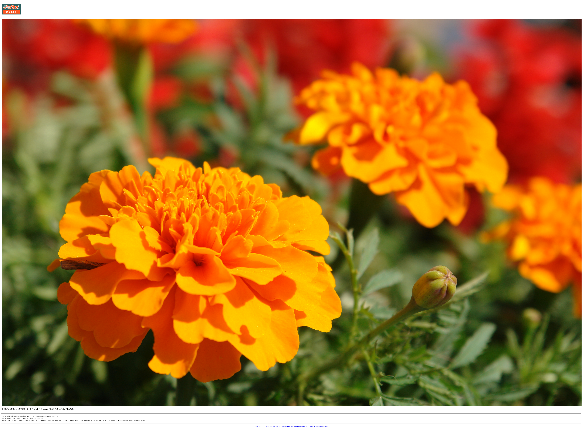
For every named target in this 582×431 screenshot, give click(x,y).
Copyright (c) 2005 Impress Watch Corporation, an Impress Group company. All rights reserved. (291, 426)
